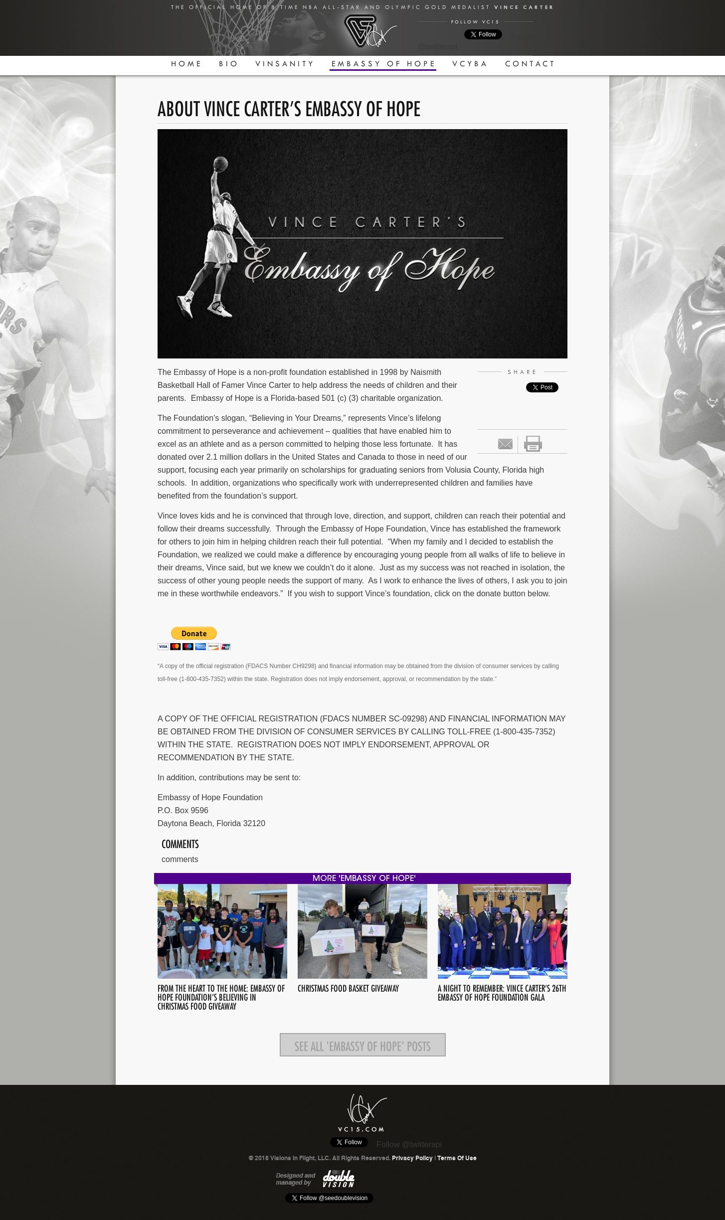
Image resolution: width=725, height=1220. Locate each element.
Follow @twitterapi (409, 1144)
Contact (530, 63)
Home (186, 63)
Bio (229, 63)
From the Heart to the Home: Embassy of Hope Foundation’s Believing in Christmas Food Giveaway (221, 996)
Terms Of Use (457, 1158)
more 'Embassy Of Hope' (364, 879)
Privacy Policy (412, 1158)
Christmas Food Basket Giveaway (348, 987)
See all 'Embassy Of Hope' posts (363, 1044)
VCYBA (470, 63)
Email (505, 444)
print (533, 444)
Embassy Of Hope (384, 63)
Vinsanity (285, 63)
